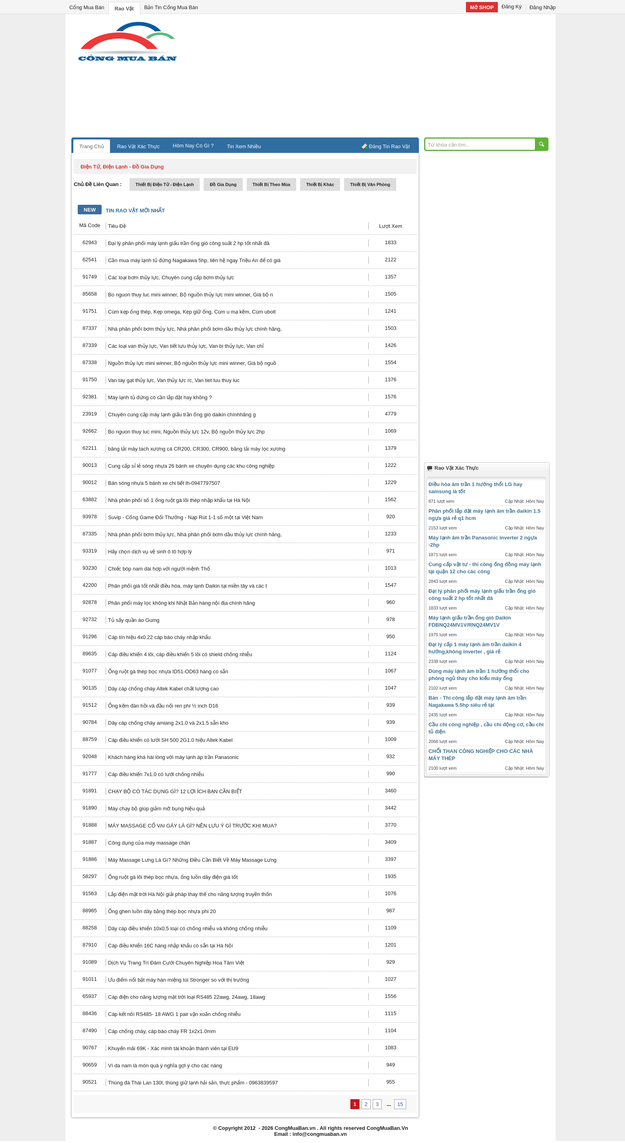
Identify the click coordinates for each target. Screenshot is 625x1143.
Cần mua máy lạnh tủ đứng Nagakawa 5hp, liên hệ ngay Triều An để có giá (194, 260)
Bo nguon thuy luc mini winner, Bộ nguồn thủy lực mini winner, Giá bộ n (190, 295)
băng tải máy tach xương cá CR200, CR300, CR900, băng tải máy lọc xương (196, 449)
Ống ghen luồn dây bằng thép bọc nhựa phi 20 (162, 911)
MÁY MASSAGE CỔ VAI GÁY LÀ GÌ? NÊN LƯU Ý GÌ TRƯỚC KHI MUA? (192, 826)
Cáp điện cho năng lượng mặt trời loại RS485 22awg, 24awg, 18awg (186, 997)
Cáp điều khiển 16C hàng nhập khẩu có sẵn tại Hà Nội (170, 946)
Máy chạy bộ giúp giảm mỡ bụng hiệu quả (156, 809)
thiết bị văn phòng (370, 184)
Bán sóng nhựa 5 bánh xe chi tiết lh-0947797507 (164, 483)
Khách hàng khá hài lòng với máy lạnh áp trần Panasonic (173, 757)
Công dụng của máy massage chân (149, 843)
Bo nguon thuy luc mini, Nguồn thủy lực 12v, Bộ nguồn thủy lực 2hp (186, 432)
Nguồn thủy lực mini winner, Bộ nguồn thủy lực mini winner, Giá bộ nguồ (192, 363)
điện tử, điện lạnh (104, 167)
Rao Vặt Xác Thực (138, 146)
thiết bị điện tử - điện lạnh (165, 184)
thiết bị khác (320, 184)
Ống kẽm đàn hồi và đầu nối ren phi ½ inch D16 (163, 706)
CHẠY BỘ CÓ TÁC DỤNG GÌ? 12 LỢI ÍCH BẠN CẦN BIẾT (175, 791)
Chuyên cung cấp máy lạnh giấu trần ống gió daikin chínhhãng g (182, 415)
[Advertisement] (380, 77)
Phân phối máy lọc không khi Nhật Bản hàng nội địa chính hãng (181, 603)
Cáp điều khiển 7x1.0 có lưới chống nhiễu (156, 774)
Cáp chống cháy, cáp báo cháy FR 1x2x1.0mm (162, 1031)
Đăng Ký (512, 7)
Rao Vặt (124, 9)
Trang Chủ (91, 146)
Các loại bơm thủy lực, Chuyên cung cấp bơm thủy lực (171, 277)
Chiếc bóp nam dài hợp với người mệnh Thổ (159, 569)
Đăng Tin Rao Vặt (389, 146)
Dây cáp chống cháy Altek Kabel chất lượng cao (163, 689)
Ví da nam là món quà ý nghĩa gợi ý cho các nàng (165, 1065)
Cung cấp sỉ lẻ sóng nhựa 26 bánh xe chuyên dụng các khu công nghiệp (191, 466)
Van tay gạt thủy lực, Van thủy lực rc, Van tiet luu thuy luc (174, 380)
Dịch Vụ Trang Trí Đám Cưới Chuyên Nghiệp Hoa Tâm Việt (176, 963)
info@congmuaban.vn (320, 1134)
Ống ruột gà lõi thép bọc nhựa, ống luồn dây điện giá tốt (173, 877)
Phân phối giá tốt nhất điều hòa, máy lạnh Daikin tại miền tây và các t (187, 586)
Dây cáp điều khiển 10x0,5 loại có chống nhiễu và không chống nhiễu (187, 928)
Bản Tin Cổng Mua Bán (171, 7)
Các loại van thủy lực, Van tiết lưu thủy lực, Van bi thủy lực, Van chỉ (185, 346)
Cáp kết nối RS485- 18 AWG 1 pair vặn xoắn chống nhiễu (174, 1014)
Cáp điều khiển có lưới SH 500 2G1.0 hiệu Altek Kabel (170, 740)
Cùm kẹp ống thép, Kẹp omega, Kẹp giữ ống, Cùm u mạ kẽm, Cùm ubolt (192, 312)
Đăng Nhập (542, 7)
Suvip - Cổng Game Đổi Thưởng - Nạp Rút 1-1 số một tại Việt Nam (185, 517)
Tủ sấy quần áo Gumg (133, 620)
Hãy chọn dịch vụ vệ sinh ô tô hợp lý (150, 552)
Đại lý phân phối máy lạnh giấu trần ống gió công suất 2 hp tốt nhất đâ (188, 243)
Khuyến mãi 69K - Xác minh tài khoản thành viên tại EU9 (173, 1048)
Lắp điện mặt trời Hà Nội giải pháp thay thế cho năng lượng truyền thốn (190, 894)
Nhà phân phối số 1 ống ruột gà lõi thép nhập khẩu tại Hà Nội (179, 500)
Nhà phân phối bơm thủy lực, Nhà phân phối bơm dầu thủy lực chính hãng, (195, 329)
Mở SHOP (481, 7)
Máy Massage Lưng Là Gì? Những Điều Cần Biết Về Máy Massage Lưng (192, 860)
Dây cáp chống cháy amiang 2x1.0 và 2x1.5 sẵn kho (168, 723)
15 (400, 1104)
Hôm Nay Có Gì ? (193, 146)
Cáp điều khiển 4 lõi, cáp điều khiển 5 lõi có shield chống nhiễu (180, 654)
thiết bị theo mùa (272, 184)
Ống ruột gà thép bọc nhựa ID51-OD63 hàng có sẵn (168, 671)
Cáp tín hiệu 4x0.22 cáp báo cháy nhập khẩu (159, 637)
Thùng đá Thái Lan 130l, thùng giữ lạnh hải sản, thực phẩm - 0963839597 (193, 1083)
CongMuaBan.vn (295, 1128)
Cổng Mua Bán (86, 7)
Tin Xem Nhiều (244, 146)
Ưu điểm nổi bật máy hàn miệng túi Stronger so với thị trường (178, 980)
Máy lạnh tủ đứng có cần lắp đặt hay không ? (160, 397)
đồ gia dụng (223, 184)
